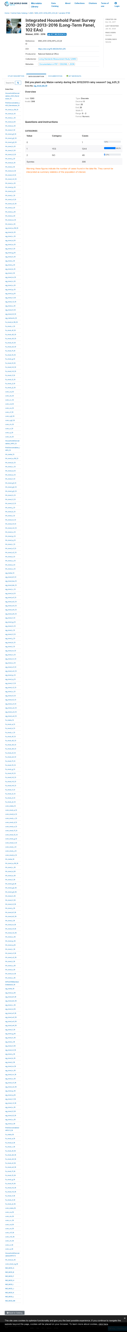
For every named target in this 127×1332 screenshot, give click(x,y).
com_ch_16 (9, 1241)
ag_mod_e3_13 (11, 606)
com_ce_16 (9, 1228)
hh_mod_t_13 (10, 557)
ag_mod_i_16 (10, 1042)
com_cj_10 (9, 433)
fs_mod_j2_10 (10, 388)
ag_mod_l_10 (10, 273)
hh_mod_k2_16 (10, 916)
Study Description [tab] (16, 76)
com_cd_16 (9, 1224)
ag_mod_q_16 (10, 1095)
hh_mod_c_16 (10, 867)
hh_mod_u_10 (10, 212)
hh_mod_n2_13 (11, 528)
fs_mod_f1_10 (10, 351)
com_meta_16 (10, 1208)
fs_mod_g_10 (10, 359)
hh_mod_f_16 (10, 880)
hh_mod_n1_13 (10, 524)
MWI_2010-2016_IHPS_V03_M (46, 13)
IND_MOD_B (9, 1272)
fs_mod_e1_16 (10, 1163)
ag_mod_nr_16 (10, 1074)
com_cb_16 (9, 1216)
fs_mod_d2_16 (10, 1155)
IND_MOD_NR (10, 1301)
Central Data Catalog (19, 13)
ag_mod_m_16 (10, 1066)
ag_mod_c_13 (10, 589)
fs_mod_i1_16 (10, 1196)
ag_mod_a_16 (10, 993)
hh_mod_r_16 (10, 949)
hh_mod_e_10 (10, 126)
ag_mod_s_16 (10, 1107)
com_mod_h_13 (11, 843)
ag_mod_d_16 (10, 1009)
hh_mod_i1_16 (10, 900)
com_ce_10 (9, 408)
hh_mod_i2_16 (10, 904)
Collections (80, 3)
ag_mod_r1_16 (10, 1099)
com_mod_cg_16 (11, 1264)
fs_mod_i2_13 (10, 794)
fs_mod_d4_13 (10, 749)
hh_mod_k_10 (10, 163)
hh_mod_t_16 (10, 961)
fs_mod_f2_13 (10, 765)
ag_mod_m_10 (10, 277)
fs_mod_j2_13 (10, 802)
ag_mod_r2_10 (10, 302)
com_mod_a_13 (11, 810)
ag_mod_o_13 (10, 663)
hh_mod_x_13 (10, 569)
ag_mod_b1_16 (10, 997)
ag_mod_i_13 (10, 630)
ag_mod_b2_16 (11, 1001)
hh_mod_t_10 (10, 208)
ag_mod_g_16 (10, 1034)
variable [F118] (64, 13)
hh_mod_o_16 (10, 937)
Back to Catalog (14, 1313)
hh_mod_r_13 (10, 544)
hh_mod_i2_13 (10, 503)
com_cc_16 (9, 1220)
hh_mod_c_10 (10, 118)
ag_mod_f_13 (10, 618)
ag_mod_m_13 (10, 651)
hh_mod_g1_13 (10, 483)
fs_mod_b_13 (10, 728)
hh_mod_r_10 (10, 195)
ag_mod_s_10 (10, 306)
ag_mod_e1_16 (10, 1013)
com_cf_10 (9, 412)
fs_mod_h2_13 (10, 777)
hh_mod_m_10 (10, 171)
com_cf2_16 (9, 1237)
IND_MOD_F (9, 1276)
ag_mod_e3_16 (11, 1021)
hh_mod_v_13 (10, 565)
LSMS (31, 13)
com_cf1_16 (9, 1233)
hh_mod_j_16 (10, 908)
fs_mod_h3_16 (10, 1192)
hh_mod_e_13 (10, 475)
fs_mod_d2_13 (10, 740)
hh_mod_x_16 (10, 978)
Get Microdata (57, 34)
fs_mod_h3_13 (10, 781)
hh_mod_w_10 (10, 220)
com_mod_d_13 (11, 822)
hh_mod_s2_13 (10, 552)
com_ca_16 (9, 1212)
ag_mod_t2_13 (10, 700)
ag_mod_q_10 (10, 293)
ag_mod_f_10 (10, 249)
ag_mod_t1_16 (10, 1111)
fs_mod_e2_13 (10, 757)
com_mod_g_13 (11, 839)
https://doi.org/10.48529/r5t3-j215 (52, 49)
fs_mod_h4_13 (10, 786)
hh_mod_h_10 (10, 146)
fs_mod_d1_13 (10, 736)
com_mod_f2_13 (11, 835)
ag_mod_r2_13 (10, 687)
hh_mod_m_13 (10, 520)
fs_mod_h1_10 (10, 363)
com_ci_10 (9, 428)
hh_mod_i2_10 (10, 154)
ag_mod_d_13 (10, 593)
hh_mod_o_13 (10, 532)
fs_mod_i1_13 (10, 790)
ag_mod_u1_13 (10, 704)
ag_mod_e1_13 (10, 597)
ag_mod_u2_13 (11, 708)
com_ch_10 (9, 424)
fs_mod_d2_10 (10, 334)
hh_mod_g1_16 (10, 884)
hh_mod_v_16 (10, 970)
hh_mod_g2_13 (11, 487)
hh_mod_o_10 (10, 183)
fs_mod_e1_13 (10, 753)
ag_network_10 (11, 318)
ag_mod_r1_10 (10, 298)
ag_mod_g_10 (10, 253)
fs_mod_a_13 (10, 724)
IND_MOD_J (9, 1288)
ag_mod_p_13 (10, 675)
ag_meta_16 (9, 989)
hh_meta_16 (9, 859)
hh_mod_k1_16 (10, 912)
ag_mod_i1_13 (10, 634)
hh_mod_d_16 (10, 871)
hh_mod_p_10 (10, 187)
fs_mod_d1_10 (10, 330)
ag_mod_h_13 (10, 626)
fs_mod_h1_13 (10, 773)
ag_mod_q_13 (10, 679)
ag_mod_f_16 (10, 1030)
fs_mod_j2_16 (10, 1204)
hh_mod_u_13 (10, 561)
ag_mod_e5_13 (11, 614)
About (67, 3)
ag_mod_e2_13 (11, 602)
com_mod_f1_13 (11, 831)
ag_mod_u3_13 (11, 712)
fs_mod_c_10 (10, 326)
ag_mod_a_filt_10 (11, 228)
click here (103, 1324)
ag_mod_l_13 (10, 646)
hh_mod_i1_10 (10, 150)
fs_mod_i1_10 (10, 375)
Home (7, 13)
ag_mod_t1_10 (10, 310)
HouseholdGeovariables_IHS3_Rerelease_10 (12, 96)
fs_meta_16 (9, 1134)
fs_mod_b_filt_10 (11, 322)
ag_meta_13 (9, 573)
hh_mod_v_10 (10, 216)
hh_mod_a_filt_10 (11, 110)
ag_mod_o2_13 (11, 671)
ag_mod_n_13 (10, 655)
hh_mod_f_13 (10, 479)
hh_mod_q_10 (10, 191)
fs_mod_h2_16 (10, 1188)
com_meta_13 (10, 806)
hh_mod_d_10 (10, 122)
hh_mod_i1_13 (10, 499)
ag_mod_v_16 (10, 1124)
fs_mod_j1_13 (10, 798)
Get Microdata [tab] (74, 76)
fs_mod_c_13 (10, 732)
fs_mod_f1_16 (10, 1171)
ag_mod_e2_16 (11, 1017)
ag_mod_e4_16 (11, 1025)
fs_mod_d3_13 (10, 745)
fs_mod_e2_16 (10, 1167)
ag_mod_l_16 (10, 1062)
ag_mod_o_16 (10, 1079)
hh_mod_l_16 (10, 921)
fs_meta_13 (9, 720)
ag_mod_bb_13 (11, 585)
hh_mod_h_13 (10, 495)
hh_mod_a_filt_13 (11, 458)
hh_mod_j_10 (10, 159)
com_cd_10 (9, 404)
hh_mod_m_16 (10, 925)
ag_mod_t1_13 (10, 696)
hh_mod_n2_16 (11, 933)
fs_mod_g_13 (10, 769)
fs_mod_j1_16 (10, 1200)
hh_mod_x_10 (10, 224)
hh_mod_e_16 (10, 876)
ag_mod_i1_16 (10, 1046)
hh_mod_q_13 (10, 540)
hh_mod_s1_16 (10, 953)
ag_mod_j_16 (10, 1054)
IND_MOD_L (9, 1297)
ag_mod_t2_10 (10, 314)
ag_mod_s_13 (10, 691)
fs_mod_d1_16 (10, 1151)
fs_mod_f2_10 (10, 355)
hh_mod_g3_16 (11, 892)
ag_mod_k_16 (10, 1058)
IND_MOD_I (9, 1284)
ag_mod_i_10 (10, 261)
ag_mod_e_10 (10, 244)
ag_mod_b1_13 (10, 577)
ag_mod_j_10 (10, 265)
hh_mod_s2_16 (10, 957)
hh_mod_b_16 (10, 1260)
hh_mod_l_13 (10, 516)
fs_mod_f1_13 (10, 761)
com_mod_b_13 (11, 814)
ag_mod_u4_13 (11, 716)
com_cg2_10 (10, 420)
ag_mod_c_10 (10, 236)
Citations (93, 3)
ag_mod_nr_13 (10, 659)
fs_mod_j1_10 (10, 383)
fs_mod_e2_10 (10, 347)
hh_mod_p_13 (10, 536)
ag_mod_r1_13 (10, 683)
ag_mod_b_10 (10, 232)
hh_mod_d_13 (10, 471)
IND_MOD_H (9, 1280)
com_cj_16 (9, 1249)
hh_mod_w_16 (10, 974)
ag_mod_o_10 (10, 285)
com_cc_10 (9, 400)
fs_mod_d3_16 (10, 1159)
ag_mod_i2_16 (10, 1050)
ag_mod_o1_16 (10, 1083)
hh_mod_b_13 (10, 463)
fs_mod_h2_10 (10, 367)
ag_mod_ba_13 (11, 581)
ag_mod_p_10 (10, 289)
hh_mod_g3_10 (11, 142)
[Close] (125, 1318)
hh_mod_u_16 (10, 966)
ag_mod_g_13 (10, 622)
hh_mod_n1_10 (10, 175)
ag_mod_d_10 (10, 240)
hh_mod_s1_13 (10, 548)
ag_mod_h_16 (10, 1038)
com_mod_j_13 (10, 851)
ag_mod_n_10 (10, 281)
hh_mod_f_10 (10, 130)
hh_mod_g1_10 (10, 134)
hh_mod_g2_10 (11, 138)
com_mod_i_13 (10, 847)
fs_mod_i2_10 (10, 379)
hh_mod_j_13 (10, 508)
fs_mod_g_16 (10, 1179)
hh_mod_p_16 (10, 941)
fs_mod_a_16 (10, 1138)
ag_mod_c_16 (10, 1005)
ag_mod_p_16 (10, 1091)
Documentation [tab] (55, 76)
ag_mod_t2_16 (10, 1115)
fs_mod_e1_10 (10, 343)
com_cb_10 (9, 396)
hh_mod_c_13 (10, 467)
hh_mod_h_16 (10, 896)
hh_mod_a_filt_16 (11, 863)
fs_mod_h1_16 (10, 1183)
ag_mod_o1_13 (10, 667)
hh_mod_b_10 (10, 114)
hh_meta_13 (9, 454)
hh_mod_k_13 (10, 512)
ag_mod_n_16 (10, 1070)
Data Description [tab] (36, 76)
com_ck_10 (9, 437)
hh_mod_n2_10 (11, 179)
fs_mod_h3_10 (10, 371)
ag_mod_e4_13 (11, 610)
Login (117, 4)
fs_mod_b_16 (10, 1143)
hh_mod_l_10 (10, 167)
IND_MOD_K (9, 1293)
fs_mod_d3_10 (10, 338)
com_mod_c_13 (11, 818)
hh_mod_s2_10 (10, 204)
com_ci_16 (9, 1245)
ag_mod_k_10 (10, 269)
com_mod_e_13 (11, 826)
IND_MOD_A (9, 1268)
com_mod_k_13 (11, 855)
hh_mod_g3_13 (11, 491)
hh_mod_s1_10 (10, 199)
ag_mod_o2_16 (11, 1087)
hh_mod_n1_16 (10, 929)
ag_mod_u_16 (10, 1119)
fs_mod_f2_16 (10, 1175)
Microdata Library (36, 5)
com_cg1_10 (9, 416)
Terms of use (105, 4)
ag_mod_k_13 (10, 642)
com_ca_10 (9, 392)
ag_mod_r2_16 (10, 1103)
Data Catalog (54, 4)
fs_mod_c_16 (10, 1147)
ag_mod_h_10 (10, 257)
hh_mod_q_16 (10, 945)
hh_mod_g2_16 (11, 888)
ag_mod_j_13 (10, 638)
